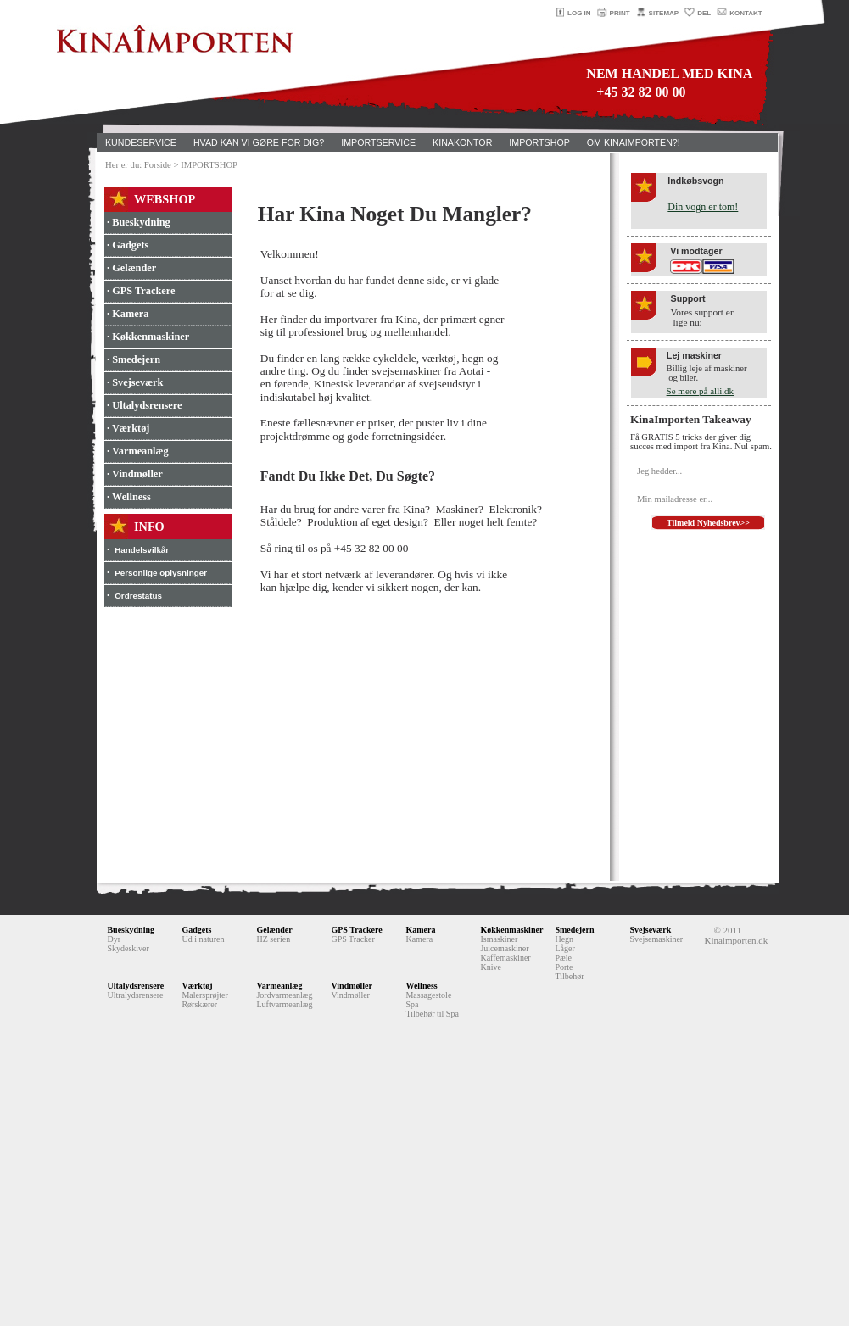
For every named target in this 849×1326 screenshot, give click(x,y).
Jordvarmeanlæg (284, 995)
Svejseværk (650, 929)
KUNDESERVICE (140, 142)
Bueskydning (130, 929)
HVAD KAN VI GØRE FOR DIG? (258, 142)
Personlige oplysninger (161, 572)
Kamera (420, 929)
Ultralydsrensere (135, 995)
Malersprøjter (204, 995)
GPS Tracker (352, 939)
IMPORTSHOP (539, 142)
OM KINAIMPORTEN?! (633, 142)
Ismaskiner (498, 939)
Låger (564, 948)
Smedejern (574, 929)
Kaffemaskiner (505, 957)
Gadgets (196, 929)
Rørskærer (199, 1004)
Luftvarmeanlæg (284, 1004)
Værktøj (197, 985)
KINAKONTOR (462, 142)
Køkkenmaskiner (511, 929)
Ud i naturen (203, 939)
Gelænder (274, 929)
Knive (490, 967)
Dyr (113, 939)
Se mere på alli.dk (700, 391)
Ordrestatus (138, 595)
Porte (564, 967)
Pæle (563, 957)
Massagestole (428, 995)
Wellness (421, 985)
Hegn (564, 939)
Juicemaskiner (504, 948)
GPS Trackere (356, 929)
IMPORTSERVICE (378, 142)
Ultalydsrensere (135, 985)
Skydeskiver (127, 948)
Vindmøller (351, 985)
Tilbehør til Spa (431, 1013)
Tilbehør (569, 976)
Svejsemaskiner (656, 939)
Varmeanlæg (279, 985)
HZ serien (273, 939)
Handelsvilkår (142, 549)
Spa (411, 1004)
